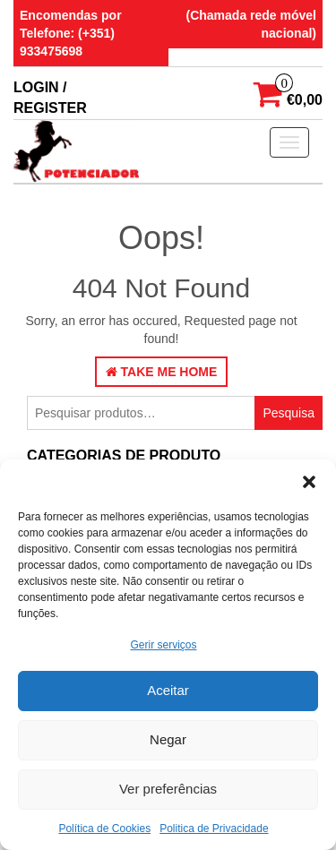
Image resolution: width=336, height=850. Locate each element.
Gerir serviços (163, 645)
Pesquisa (288, 413)
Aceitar (168, 690)
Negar (168, 739)
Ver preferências (168, 788)
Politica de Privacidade (213, 828)
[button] (309, 482)
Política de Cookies (104, 828)
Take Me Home (162, 372)
